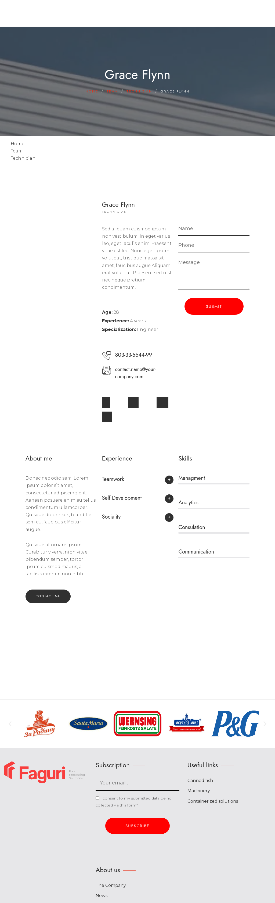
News (101, 895)
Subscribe (137, 826)
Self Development (122, 498)
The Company (111, 885)
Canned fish (200, 780)
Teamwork (113, 479)
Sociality (111, 517)
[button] (137, 481)
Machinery (198, 790)
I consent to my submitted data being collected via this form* (134, 802)
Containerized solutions (212, 801)
